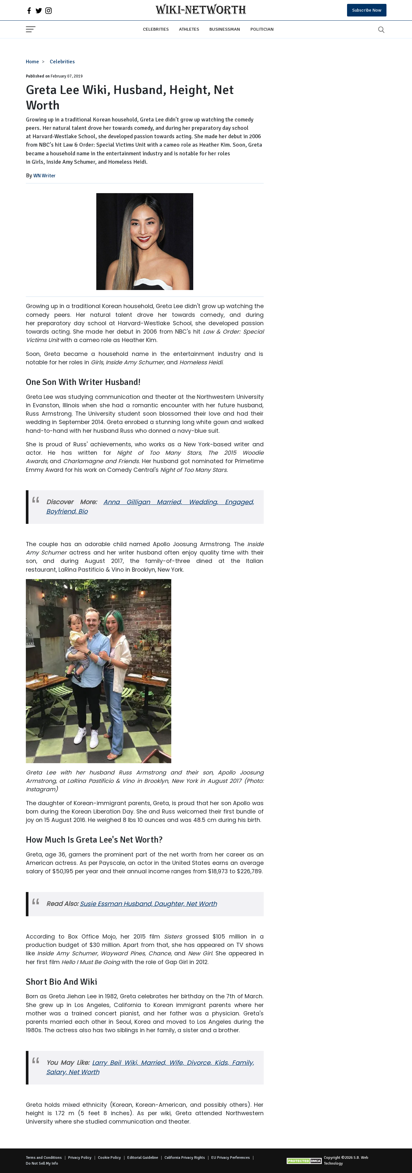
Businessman (224, 29)
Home (32, 61)
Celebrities (156, 29)
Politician (262, 29)
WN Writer (44, 175)
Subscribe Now (366, 10)
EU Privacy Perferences (230, 1157)
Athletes (189, 29)
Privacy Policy (79, 1157)
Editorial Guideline (142, 1157)
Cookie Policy (109, 1157)
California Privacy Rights (184, 1157)
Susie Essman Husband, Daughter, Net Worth (148, 903)
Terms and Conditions (44, 1157)
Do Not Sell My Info (42, 1163)
